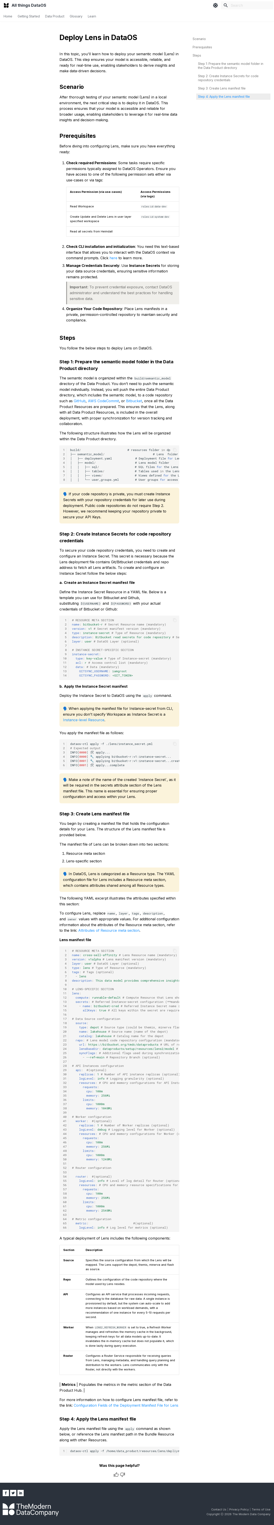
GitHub (80, 401)
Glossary (76, 16)
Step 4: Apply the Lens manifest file (224, 96)
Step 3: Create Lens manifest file (222, 88)
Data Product (54, 16)
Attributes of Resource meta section (108, 930)
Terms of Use (261, 1509)
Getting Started (29, 16)
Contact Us (219, 1509)
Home (8, 16)
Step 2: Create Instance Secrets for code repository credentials (228, 78)
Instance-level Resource (83, 720)
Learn (92, 16)
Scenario (199, 39)
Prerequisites (202, 47)
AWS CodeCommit (103, 401)
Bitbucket (134, 401)
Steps (197, 55)
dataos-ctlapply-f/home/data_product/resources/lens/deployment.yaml (124, 1451)
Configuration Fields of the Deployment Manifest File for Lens (126, 1405)
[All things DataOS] (6, 5)
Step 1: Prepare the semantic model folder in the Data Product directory (230, 66)
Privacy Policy (239, 1509)
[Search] (247, 5)
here (113, 258)
